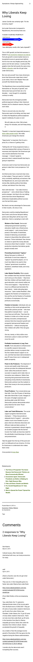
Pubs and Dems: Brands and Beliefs (17, 483)
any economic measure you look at (19, 55)
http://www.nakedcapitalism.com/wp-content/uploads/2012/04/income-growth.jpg (14, 590)
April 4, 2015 (6, 571)
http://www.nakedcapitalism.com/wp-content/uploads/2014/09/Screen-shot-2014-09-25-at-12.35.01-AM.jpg (15, 641)
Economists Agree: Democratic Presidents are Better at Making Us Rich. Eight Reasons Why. (17, 479)
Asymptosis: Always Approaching (12, 3)
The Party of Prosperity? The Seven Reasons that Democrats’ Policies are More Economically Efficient (17, 472)
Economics (5, 508)
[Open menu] (30, 4)
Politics (11, 508)
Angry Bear (15, 452)
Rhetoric (15, 508)
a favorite (10, 68)
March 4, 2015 (6, 549)
